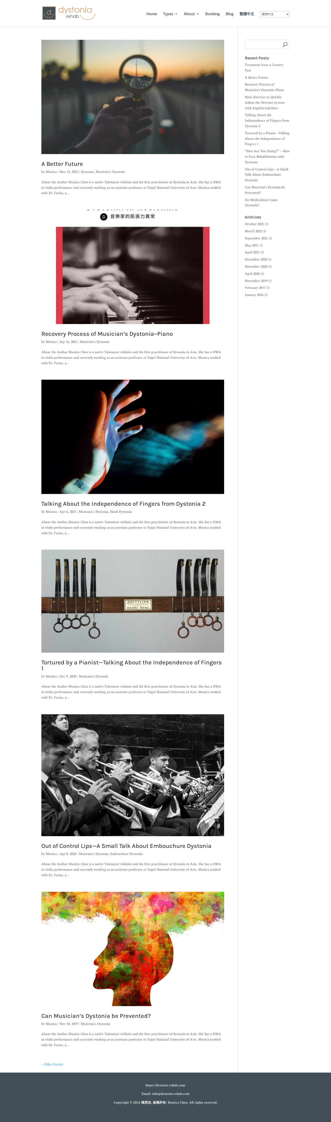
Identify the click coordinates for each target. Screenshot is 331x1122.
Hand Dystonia (121, 511)
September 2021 (256, 238)
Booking (212, 14)
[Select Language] (275, 14)
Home (151, 14)
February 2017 (255, 287)
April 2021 (252, 252)
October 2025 (254, 224)
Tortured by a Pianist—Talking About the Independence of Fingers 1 (131, 665)
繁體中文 (247, 14)
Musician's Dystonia (110, 171)
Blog (230, 14)
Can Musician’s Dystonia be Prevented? (96, 1015)
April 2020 (252, 273)
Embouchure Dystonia (126, 854)
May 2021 (252, 245)
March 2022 (253, 231)
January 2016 (254, 295)
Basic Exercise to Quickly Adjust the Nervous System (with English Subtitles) (264, 103)
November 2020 (256, 266)
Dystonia (87, 171)
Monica (51, 171)
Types (168, 14)
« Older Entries (52, 1064)
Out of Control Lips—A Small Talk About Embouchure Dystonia (126, 845)
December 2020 (256, 259)
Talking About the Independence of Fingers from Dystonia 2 (123, 503)
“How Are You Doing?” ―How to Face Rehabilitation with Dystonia (267, 157)
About (189, 14)
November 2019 (256, 280)
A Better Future (62, 163)
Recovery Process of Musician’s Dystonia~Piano (107, 333)
